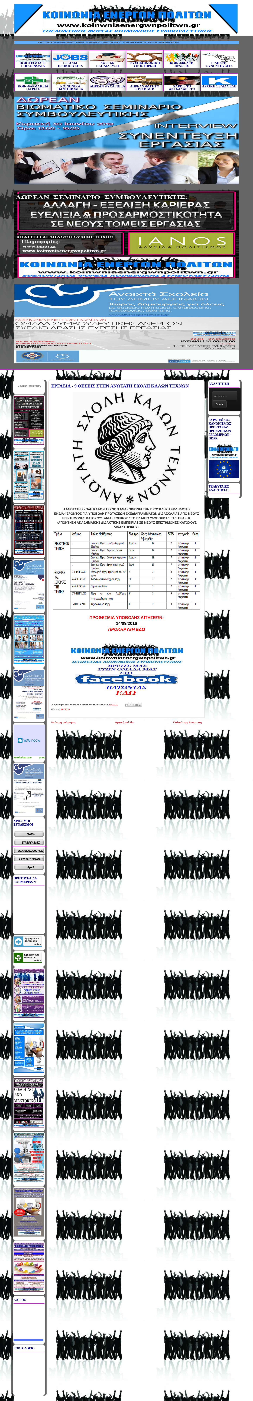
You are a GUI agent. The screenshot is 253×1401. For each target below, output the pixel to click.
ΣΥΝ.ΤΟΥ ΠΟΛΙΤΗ (31, 859)
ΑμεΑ (30, 867)
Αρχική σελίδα (124, 722)
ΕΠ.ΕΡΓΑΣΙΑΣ (31, 842)
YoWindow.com (23, 757)
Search (219, 404)
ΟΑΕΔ (31, 834)
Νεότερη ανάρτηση (63, 722)
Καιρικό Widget (29, 740)
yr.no (42, 757)
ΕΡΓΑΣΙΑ (65, 709)
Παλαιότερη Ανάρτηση (187, 722)
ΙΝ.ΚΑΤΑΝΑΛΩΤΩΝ (30, 850)
